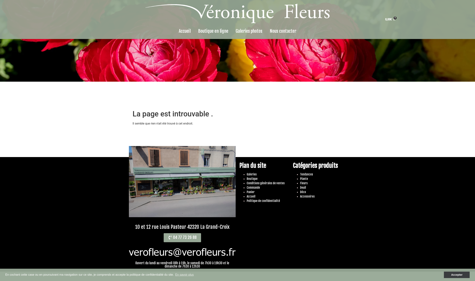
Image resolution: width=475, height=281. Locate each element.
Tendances (306, 174)
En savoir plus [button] (184, 274)
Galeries (252, 174)
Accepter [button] (456, 274)
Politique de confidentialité (263, 201)
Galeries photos (249, 31)
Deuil (303, 187)
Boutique (252, 179)
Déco (303, 192)
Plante (304, 179)
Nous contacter (283, 31)
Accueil (185, 31)
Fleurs (304, 183)
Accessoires (307, 196)
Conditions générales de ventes (266, 183)
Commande (253, 187)
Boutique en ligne (213, 31)
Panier (251, 192)
